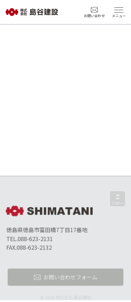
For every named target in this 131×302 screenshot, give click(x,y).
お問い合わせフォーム (70, 278)
